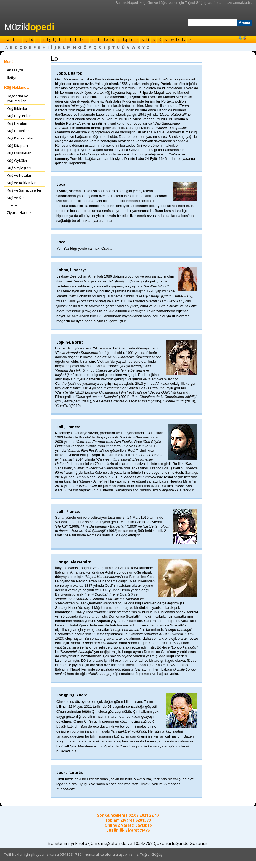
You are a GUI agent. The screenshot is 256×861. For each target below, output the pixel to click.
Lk (81, 39)
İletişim (12, 77)
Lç (25, 39)
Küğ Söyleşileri (19, 167)
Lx (177, 39)
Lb (13, 39)
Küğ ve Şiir (15, 197)
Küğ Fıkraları (17, 123)
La (7, 39)
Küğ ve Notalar (19, 175)
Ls (136, 39)
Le (37, 39)
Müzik (29, 27)
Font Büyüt (240, 38)
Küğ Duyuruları (19, 115)
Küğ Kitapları (17, 145)
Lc (19, 39)
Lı (66, 39)
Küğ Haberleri (18, 130)
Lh (61, 39)
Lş (142, 39)
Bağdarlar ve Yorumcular (17, 98)
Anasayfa (15, 70)
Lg (49, 39)
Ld (31, 39)
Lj (76, 39)
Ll (87, 39)
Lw (172, 39)
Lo (106, 39)
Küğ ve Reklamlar (21, 182)
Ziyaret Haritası (19, 212)
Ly (183, 39)
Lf (43, 39)
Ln (100, 39)
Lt (147, 39)
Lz (189, 39)
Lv (165, 39)
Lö (112, 39)
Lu (153, 39)
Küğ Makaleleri (19, 152)
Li (71, 39)
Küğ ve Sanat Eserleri (24, 190)
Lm (93, 39)
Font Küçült (244, 38)
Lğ (55, 39)
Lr (130, 39)
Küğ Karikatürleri (21, 138)
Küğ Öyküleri (17, 160)
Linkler (12, 205)
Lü (159, 39)
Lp (119, 39)
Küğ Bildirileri (17, 108)
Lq (125, 39)
